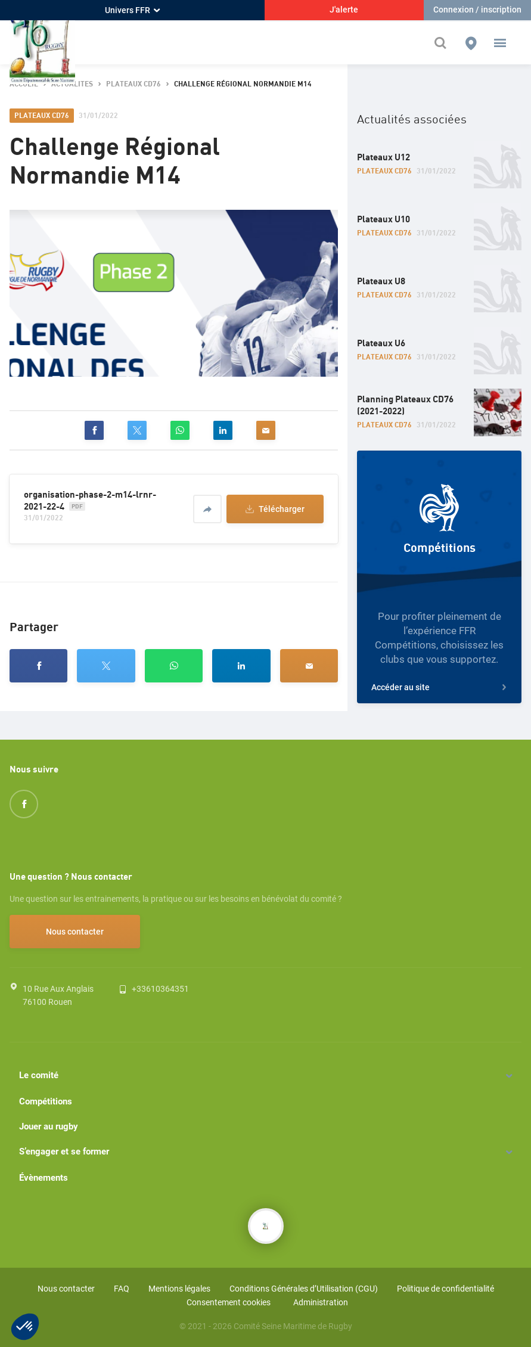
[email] (265, 430)
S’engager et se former (64, 1151)
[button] (500, 42)
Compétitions (45, 1101)
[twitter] (137, 430)
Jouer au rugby (48, 1126)
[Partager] (207, 509)
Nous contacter (75, 931)
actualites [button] (72, 84)
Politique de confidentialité (445, 1288)
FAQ (121, 1288)
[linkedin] (222, 430)
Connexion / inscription (477, 9)
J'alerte (344, 9)
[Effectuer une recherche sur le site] (443, 43)
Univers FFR (132, 10)
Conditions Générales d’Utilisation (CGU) (303, 1288)
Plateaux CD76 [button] (133, 84)
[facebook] (94, 430)
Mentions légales (179, 1288)
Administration (320, 1302)
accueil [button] (24, 84)
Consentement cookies (229, 1302)
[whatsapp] (180, 430)
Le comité (38, 1075)
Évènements (43, 1177)
